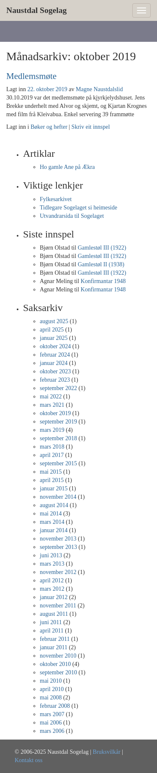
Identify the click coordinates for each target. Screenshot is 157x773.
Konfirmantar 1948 (103, 281)
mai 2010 (51, 681)
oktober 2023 (55, 371)
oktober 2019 (55, 413)
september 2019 (58, 421)
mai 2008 (51, 697)
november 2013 (58, 539)
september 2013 (58, 547)
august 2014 (54, 505)
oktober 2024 (55, 346)
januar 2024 (53, 363)
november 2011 (58, 605)
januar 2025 (53, 338)
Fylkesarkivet (56, 199)
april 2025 (52, 330)
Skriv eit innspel (91, 127)
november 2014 (58, 497)
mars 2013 (52, 564)
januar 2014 (53, 530)
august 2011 (54, 614)
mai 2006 (51, 722)
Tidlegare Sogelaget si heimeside (78, 207)
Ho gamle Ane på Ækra (67, 167)
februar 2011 (54, 639)
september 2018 (58, 438)
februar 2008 (55, 706)
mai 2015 (51, 472)
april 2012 (52, 580)
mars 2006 (52, 731)
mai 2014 (51, 513)
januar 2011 (53, 647)
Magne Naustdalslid (99, 89)
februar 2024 (55, 355)
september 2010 (58, 672)
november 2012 (58, 572)
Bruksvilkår (106, 752)
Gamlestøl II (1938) (101, 264)
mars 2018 (52, 447)
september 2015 (58, 463)
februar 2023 (55, 380)
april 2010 (52, 689)
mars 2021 (52, 405)
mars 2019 (52, 430)
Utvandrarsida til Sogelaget (72, 216)
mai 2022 (51, 396)
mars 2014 (52, 522)
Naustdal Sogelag (36, 10)
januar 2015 (53, 488)
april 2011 (52, 631)
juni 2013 (51, 555)
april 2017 (52, 455)
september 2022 (58, 388)
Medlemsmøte (31, 76)
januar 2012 (53, 597)
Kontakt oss (29, 760)
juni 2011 (51, 622)
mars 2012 (52, 589)
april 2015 (52, 480)
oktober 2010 (55, 664)
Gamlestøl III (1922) (102, 248)
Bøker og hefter (49, 127)
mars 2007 (52, 714)
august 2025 (54, 321)
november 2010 (58, 656)
